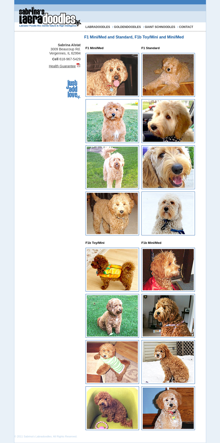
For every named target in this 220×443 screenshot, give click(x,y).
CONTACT (186, 27)
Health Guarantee (62, 66)
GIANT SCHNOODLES (160, 27)
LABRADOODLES (98, 27)
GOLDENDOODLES (127, 27)
